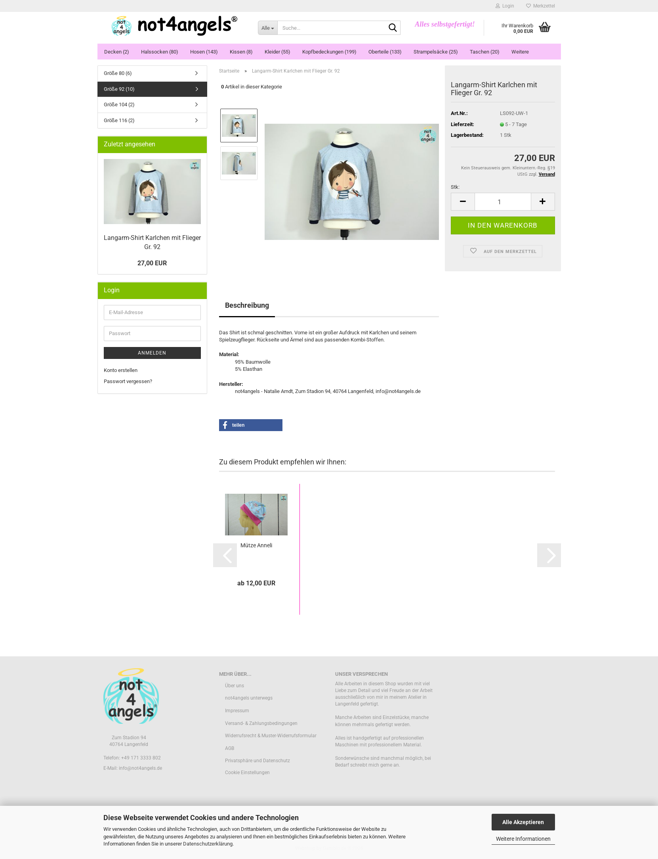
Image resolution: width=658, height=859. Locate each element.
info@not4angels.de (140, 768)
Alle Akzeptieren (523, 822)
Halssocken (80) (159, 52)
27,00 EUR (152, 263)
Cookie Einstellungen (247, 772)
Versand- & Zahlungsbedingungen (261, 723)
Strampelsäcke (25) (436, 52)
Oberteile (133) (385, 52)
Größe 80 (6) (118, 73)
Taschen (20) (485, 52)
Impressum (237, 710)
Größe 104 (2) (119, 104)
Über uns (234, 685)
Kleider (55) (277, 52)
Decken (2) (116, 52)
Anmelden (152, 353)
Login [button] (505, 6)
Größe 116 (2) (119, 120)
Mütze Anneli (256, 545)
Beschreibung (247, 305)
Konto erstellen (120, 370)
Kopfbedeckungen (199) (329, 52)
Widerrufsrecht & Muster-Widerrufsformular (271, 735)
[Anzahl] (503, 202)
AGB (229, 748)
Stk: (455, 187)
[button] (463, 202)
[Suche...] (267, 28)
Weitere (520, 52)
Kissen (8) (241, 52)
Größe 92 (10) (119, 89)
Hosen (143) (204, 52)
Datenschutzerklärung (208, 844)
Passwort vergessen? (128, 381)
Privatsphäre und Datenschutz (257, 760)
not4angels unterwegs (249, 698)
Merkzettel (540, 6)
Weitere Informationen (523, 839)
